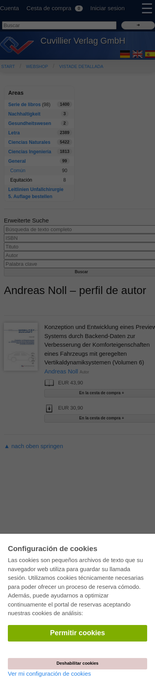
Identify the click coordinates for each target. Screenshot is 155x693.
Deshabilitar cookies (77, 663)
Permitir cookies (77, 633)
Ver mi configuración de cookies (49, 673)
